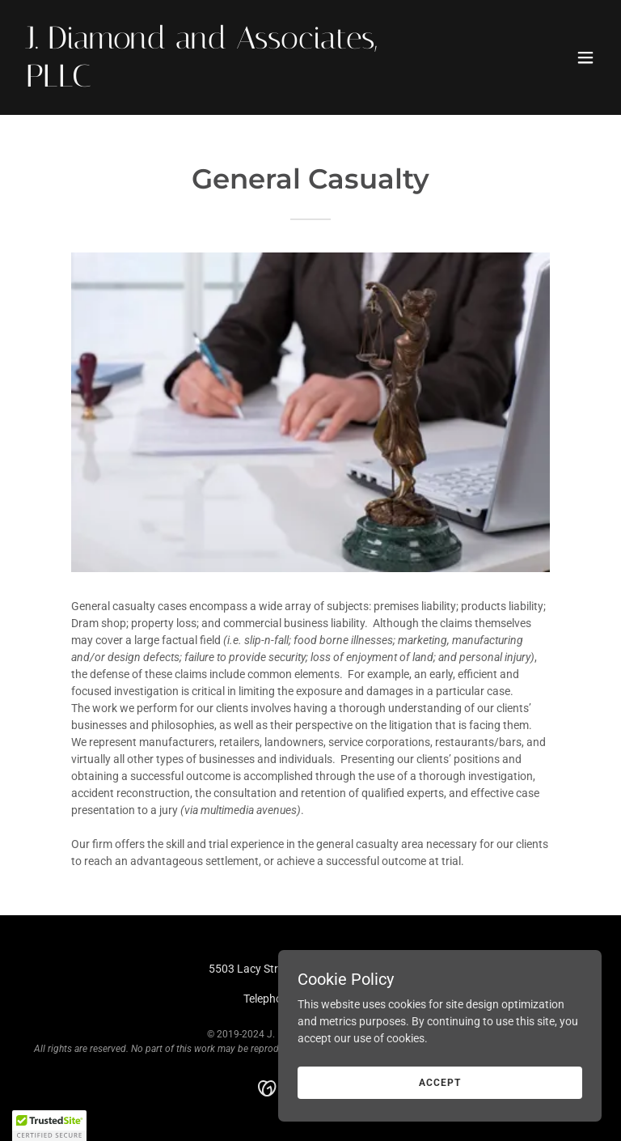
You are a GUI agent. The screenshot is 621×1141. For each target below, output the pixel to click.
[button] (585, 57)
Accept (439, 1082)
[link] (223, 82)
